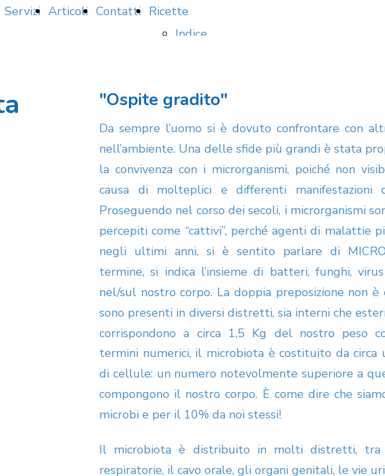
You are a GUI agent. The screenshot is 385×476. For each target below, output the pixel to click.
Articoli (68, 11)
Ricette (169, 11)
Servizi (22, 11)
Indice (191, 34)
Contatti (118, 11)
